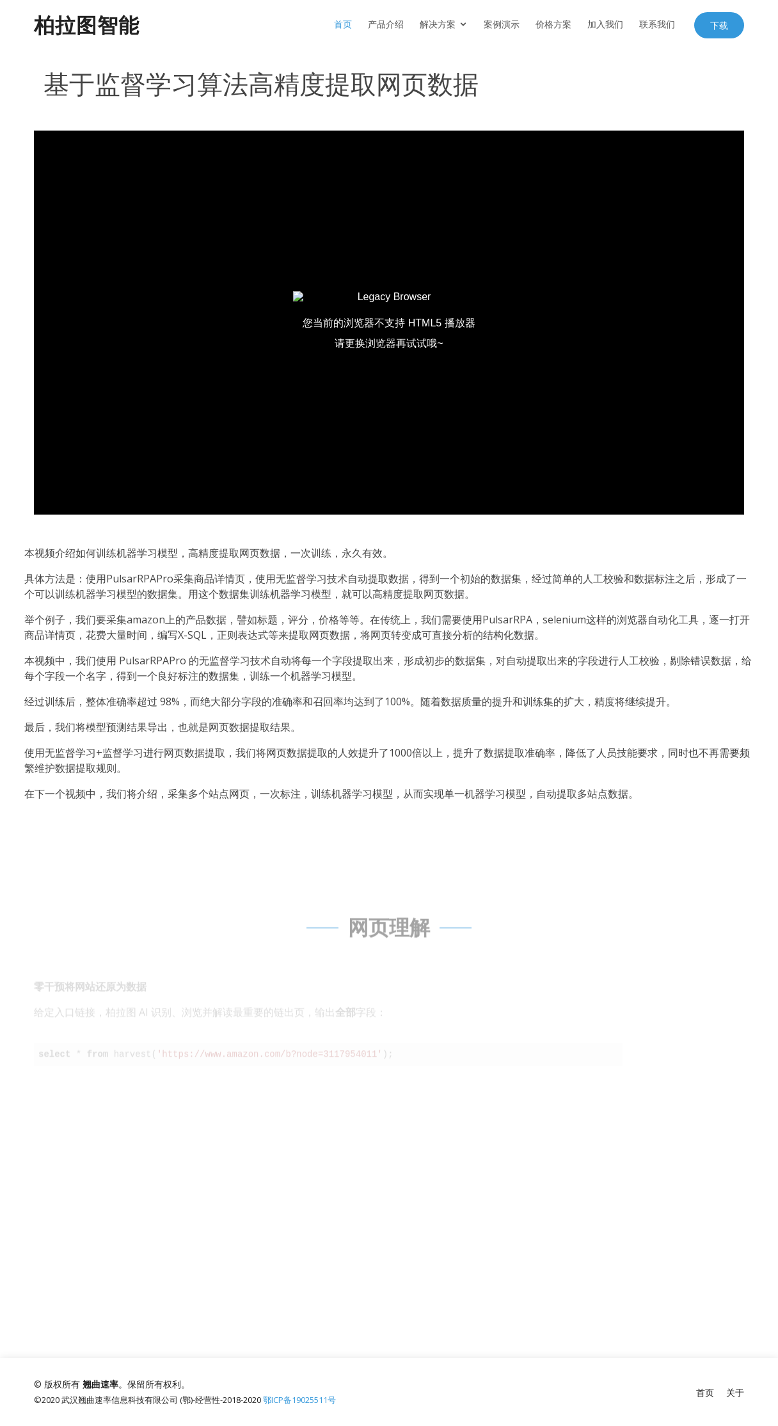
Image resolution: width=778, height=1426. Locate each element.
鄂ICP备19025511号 (299, 1400)
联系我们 (657, 24)
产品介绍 (386, 24)
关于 (735, 1392)
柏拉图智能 (86, 25)
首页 (343, 24)
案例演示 (502, 24)
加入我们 (605, 24)
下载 (719, 25)
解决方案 (438, 24)
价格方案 (553, 24)
